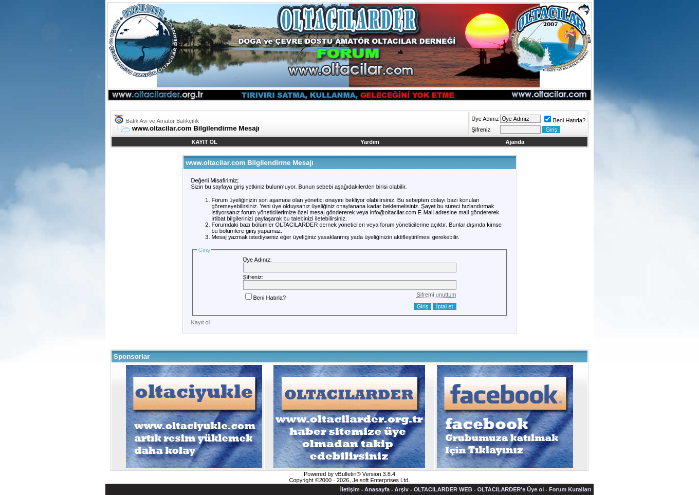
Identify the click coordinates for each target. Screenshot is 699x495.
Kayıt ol (200, 322)
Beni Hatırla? (564, 120)
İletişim (350, 489)
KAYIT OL (204, 142)
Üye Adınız (485, 119)
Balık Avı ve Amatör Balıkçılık (162, 121)
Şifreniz (480, 129)
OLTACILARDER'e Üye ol (510, 489)
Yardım (369, 142)
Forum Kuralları (570, 489)
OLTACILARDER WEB (443, 489)
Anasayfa (377, 489)
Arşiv (401, 489)
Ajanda (515, 142)
